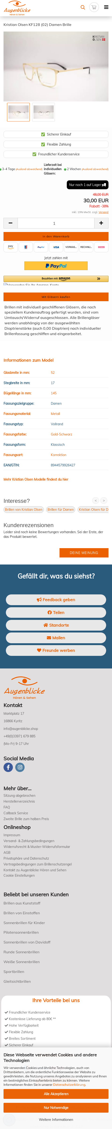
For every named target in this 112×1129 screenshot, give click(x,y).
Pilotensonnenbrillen (21, 932)
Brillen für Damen (61, 509)
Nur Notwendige (56, 1108)
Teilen (56, 612)
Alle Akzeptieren (56, 1094)
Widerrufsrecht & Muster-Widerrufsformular (37, 847)
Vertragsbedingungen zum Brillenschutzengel (38, 864)
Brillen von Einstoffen (22, 913)
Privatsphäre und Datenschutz (26, 858)
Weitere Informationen (56, 1120)
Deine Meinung (84, 553)
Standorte (56, 625)
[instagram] (20, 767)
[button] (56, 281)
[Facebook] (8, 767)
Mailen (56, 637)
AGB (7, 852)
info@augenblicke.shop (21, 729)
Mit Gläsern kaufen (56, 297)
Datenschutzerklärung (69, 1084)
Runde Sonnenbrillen (21, 952)
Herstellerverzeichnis (19, 801)
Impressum (12, 835)
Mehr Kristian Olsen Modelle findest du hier (36, 479)
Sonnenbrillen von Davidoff (27, 942)
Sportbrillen (14, 971)
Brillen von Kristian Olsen (23, 509)
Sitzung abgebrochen (19, 795)
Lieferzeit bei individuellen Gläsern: (53, 169)
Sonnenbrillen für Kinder (24, 922)
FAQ (7, 807)
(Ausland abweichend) (29, 169)
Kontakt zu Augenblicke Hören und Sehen (35, 870)
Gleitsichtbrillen (17, 981)
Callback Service (16, 813)
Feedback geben (56, 599)
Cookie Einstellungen (19, 875)
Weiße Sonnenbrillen (22, 961)
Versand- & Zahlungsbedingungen (29, 841)
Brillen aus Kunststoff (22, 903)
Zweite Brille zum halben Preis (26, 819)
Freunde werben (56, 650)
